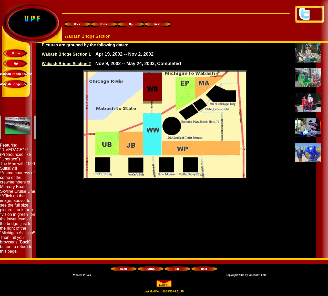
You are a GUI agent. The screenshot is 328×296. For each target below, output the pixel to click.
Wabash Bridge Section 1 (66, 54)
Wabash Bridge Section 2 (66, 64)
